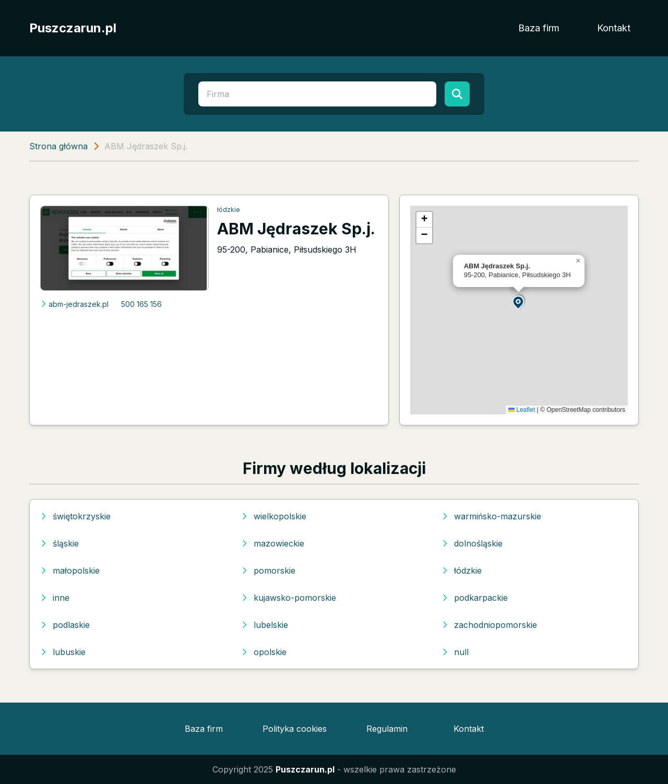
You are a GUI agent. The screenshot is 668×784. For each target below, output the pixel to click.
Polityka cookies (295, 728)
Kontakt (613, 27)
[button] (519, 302)
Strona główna (58, 146)
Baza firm (538, 27)
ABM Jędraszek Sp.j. (296, 228)
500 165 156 (141, 304)
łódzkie (228, 209)
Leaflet (521, 409)
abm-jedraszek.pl (74, 304)
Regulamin (387, 728)
